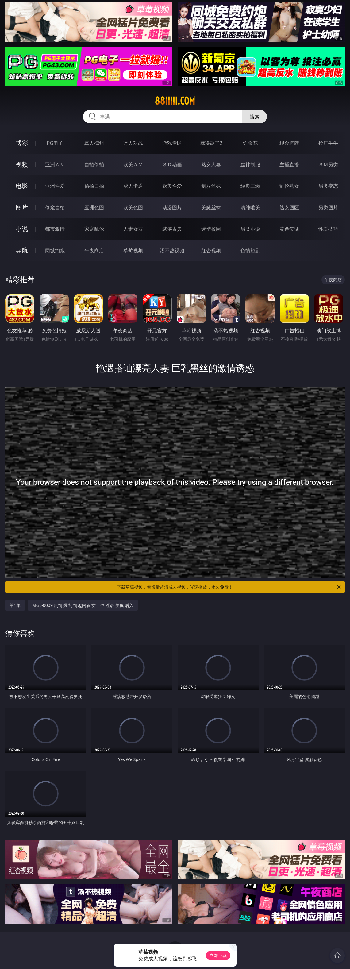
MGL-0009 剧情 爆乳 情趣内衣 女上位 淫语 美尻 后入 (82, 605)
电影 (22, 186)
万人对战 (133, 143)
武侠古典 (172, 229)
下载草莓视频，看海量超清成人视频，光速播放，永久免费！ (229, 587)
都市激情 (55, 229)
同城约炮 (55, 250)
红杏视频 (211, 250)
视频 (22, 164)
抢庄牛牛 (328, 143)
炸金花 (250, 143)
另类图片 (328, 207)
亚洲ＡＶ (55, 164)
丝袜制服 (250, 164)
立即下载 (218, 955)
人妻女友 (133, 229)
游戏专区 (172, 143)
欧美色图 (133, 207)
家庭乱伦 (94, 229)
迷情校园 (211, 229)
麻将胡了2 (211, 143)
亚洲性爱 (55, 186)
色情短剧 (250, 250)
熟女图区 (289, 207)
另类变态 (328, 186)
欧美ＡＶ (133, 164)
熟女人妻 (211, 164)
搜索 (255, 116)
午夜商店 (94, 250)
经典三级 (250, 186)
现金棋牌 (289, 143)
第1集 (15, 605)
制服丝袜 (211, 186)
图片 (22, 207)
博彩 (22, 143)
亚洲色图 (94, 207)
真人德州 (94, 143)
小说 (22, 229)
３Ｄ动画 (172, 164)
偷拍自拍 (94, 186)
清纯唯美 (250, 207)
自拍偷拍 (94, 164)
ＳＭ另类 (328, 164)
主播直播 (289, 164)
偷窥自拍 (55, 207)
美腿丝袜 (211, 207)
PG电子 (55, 143)
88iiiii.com (175, 101)
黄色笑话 (289, 229)
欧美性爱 (172, 186)
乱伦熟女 (289, 186)
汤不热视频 (172, 250)
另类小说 (250, 229)
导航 (22, 250)
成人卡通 (133, 186)
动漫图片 (172, 207)
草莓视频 (133, 250)
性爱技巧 (328, 229)
